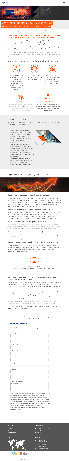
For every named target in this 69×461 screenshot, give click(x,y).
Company (9, 428)
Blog (51, 428)
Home (9, 31)
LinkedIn (39, 432)
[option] (34, 17)
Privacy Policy (21, 459)
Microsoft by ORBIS (17, 31)
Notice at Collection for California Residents (57, 459)
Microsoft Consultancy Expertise (33, 31)
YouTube (39, 428)
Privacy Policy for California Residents (36, 459)
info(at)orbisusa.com (43, 448)
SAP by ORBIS (10, 430)
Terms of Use (5, 459)
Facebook (39, 430)
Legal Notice (14, 459)
